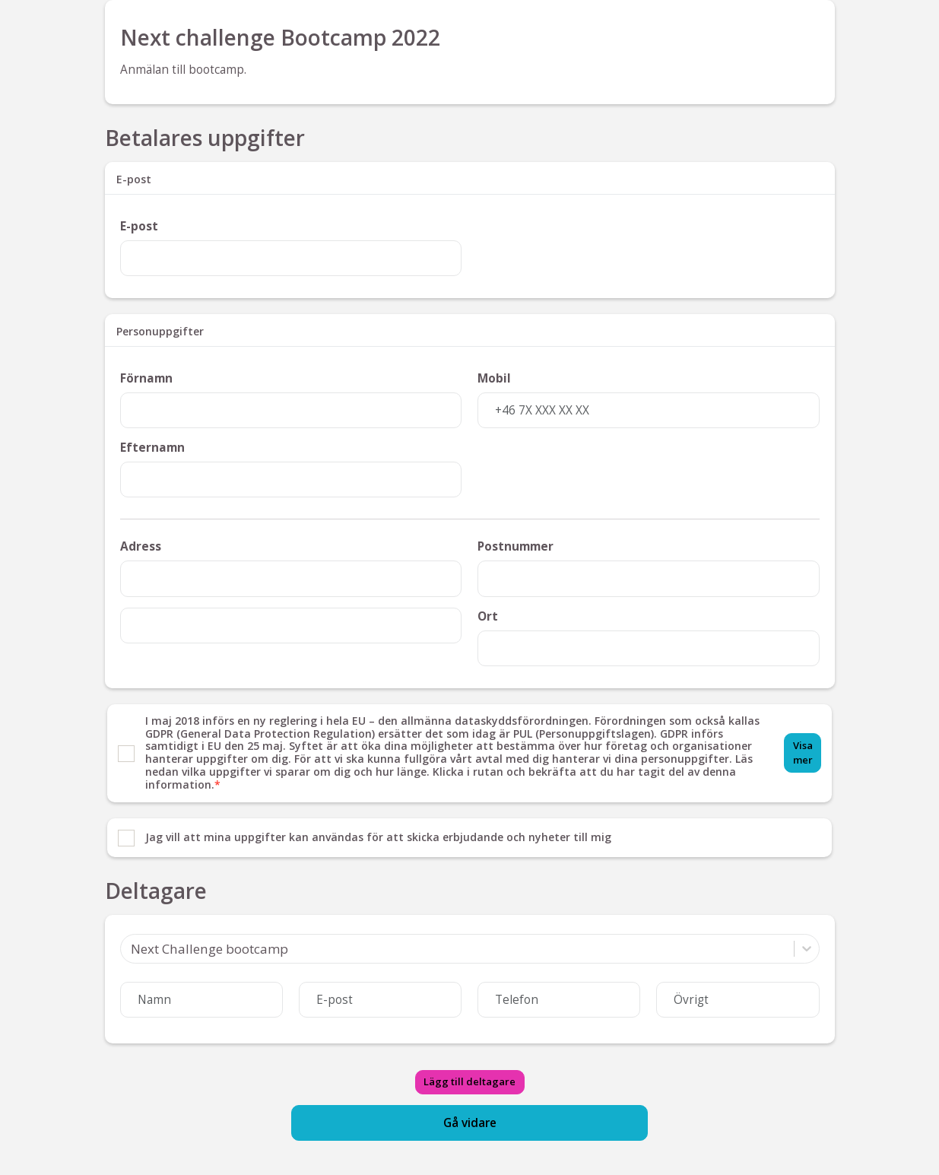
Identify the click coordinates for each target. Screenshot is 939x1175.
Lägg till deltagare (469, 1081)
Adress (140, 546)
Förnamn (146, 378)
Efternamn (152, 448)
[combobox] (130, 949)
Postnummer (515, 546)
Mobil (494, 378)
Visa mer (803, 752)
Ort (487, 616)
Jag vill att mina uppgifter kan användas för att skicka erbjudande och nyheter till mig (378, 837)
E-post (139, 226)
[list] (470, 781)
